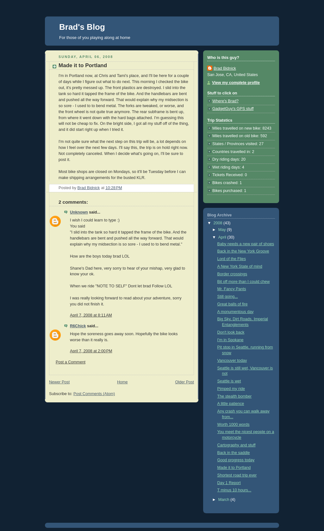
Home (122, 382)
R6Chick (78, 326)
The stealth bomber (234, 396)
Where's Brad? (225, 101)
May (222, 229)
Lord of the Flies (231, 259)
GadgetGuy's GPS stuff (232, 108)
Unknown (79, 212)
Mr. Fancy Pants (231, 289)
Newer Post (59, 382)
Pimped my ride (231, 389)
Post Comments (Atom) (94, 394)
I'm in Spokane (230, 340)
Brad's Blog (82, 27)
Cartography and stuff (236, 445)
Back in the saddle (233, 453)
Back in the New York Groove (243, 251)
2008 (219, 223)
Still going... (227, 296)
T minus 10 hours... (234, 490)
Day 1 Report (229, 483)
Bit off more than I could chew (243, 281)
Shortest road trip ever (237, 475)
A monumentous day (235, 312)
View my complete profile (236, 82)
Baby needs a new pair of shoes (245, 244)
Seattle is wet (229, 381)
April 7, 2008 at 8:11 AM (91, 315)
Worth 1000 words (233, 424)
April (222, 237)
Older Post (184, 382)
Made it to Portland (234, 467)
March (224, 499)
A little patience (230, 403)
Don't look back (231, 332)
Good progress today (236, 460)
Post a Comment (70, 362)
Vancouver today (232, 360)
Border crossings (232, 274)
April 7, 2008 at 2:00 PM (91, 351)
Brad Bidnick (225, 68)
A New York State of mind (239, 266)
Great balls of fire (232, 304)
